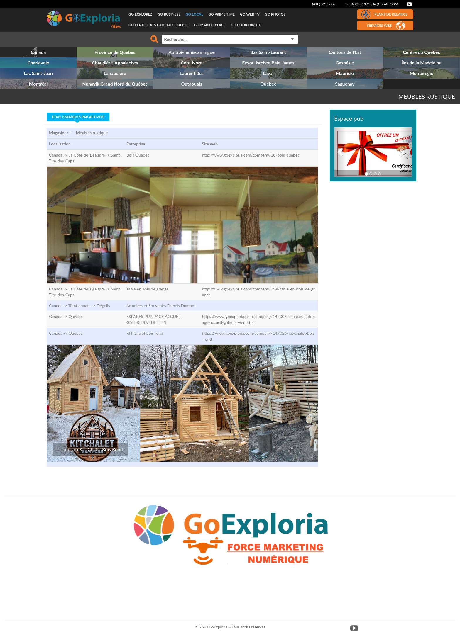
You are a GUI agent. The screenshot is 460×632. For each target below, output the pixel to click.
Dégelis (103, 305)
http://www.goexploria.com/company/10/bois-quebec (250, 154)
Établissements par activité (78, 117)
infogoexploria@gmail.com (371, 4)
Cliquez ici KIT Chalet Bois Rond (90, 449)
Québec (75, 316)
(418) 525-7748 (324, 4)
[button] (340, 152)
